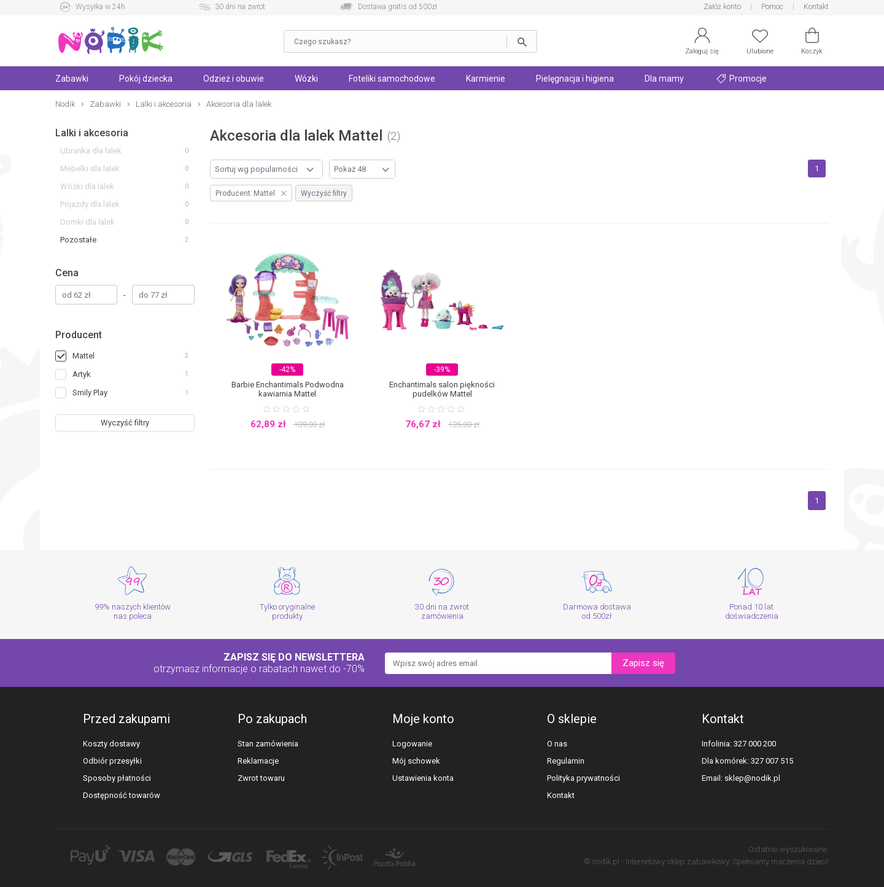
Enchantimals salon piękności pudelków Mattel (442, 389)
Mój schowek (416, 760)
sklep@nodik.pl (752, 778)
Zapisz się (643, 662)
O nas (557, 743)
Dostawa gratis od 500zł (397, 6)
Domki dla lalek (87, 222)
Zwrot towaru (261, 778)
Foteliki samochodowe (392, 78)
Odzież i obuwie (233, 78)
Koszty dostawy (111, 743)
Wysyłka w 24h (100, 6)
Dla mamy (664, 78)
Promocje (741, 78)
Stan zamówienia (268, 743)
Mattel (83, 355)
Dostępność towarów (121, 795)
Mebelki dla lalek (90, 168)
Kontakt (816, 6)
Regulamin (565, 760)
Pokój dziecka (146, 78)
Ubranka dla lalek (91, 150)
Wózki (306, 78)
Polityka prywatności (583, 778)
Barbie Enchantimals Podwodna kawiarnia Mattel (287, 389)
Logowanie (412, 743)
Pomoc (772, 6)
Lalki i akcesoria (91, 133)
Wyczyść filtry (125, 422)
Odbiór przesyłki (112, 760)
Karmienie (485, 78)
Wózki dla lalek (87, 186)
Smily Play (89, 392)
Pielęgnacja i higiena (575, 78)
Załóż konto (722, 6)
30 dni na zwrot (240, 6)
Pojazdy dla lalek (90, 204)
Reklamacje (258, 760)
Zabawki (71, 78)
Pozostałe (78, 239)
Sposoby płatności (117, 778)
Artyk (81, 374)
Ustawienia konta (423, 778)
